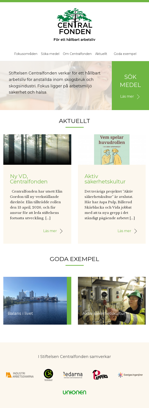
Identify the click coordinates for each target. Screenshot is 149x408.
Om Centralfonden (77, 54)
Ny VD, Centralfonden (29, 179)
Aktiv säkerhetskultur (105, 179)
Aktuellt (101, 54)
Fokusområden (25, 54)
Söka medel (50, 54)
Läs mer (131, 96)
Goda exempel (125, 54)
